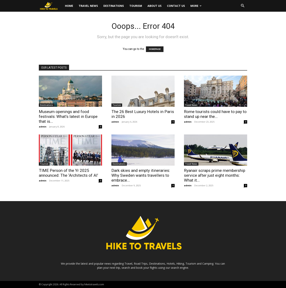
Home (69, 6)
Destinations (113, 6)
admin (42, 126)
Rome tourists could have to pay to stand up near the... (215, 114)
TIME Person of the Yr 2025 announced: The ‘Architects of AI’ (68, 173)
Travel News (88, 6)
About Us (154, 6)
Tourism (135, 6)
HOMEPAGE (155, 49)
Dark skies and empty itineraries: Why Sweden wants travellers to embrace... (140, 175)
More (196, 6)
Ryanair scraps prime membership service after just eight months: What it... (214, 175)
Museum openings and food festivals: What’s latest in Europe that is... (68, 116)
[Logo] (50, 6)
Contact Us (176, 6)
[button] (242, 6)
